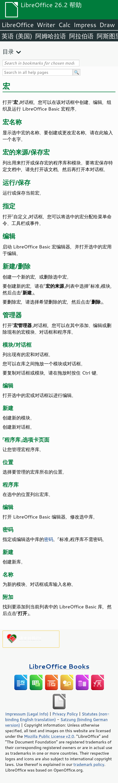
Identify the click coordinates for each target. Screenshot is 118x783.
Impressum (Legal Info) (26, 714)
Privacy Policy (65, 714)
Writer (46, 24)
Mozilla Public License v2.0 (49, 736)
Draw (107, 24)
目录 (8, 51)
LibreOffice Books (59, 666)
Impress (85, 24)
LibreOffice (18, 24)
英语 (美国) (17, 36)
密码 (48, 539)
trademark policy (88, 764)
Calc (64, 24)
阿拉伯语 (81, 36)
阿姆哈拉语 (50, 36)
